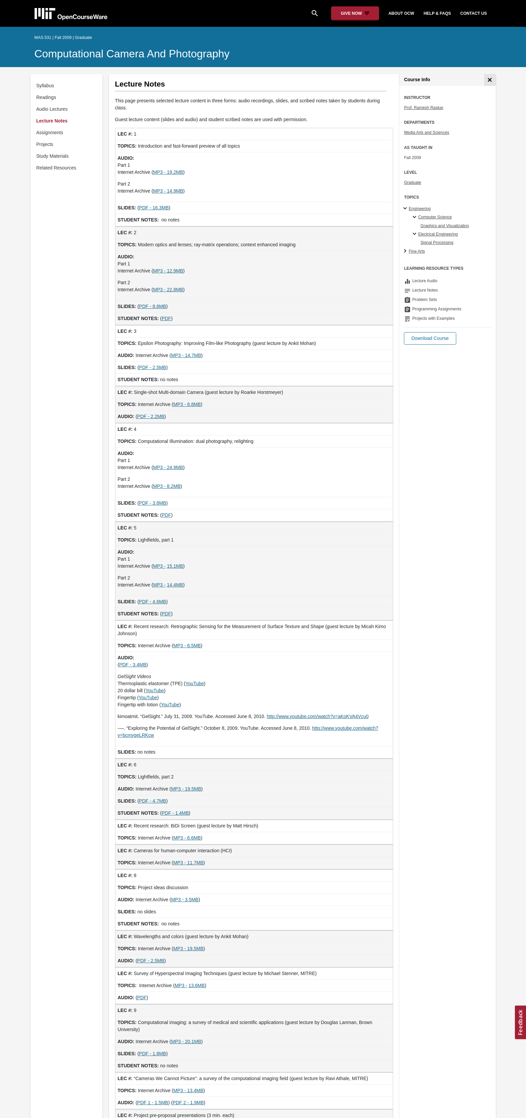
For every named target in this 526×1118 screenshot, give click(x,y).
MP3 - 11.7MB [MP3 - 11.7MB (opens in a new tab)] (188, 862)
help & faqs (437, 13)
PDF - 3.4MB (132, 664)
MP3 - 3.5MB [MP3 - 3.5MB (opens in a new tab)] (185, 899)
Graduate (412, 182)
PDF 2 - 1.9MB (188, 1102)
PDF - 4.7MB (152, 801)
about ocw (401, 13)
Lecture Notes (51, 120)
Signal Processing (436, 242)
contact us (473, 13)
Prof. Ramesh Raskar (423, 107)
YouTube (195, 683)
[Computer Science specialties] (415, 217)
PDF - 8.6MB (152, 306)
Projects (44, 144)
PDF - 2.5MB (152, 367)
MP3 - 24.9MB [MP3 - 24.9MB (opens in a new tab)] (168, 467)
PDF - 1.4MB (175, 813)
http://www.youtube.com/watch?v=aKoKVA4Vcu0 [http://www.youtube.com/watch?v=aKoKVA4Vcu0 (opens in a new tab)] (318, 716)
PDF (166, 318)
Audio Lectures (51, 109)
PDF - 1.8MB (152, 1053)
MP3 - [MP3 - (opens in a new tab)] (159, 566)
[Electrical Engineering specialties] (415, 234)
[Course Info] (490, 80)
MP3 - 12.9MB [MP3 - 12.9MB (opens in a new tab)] (168, 270)
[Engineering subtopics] (406, 208)
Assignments (49, 132)
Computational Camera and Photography (132, 54)
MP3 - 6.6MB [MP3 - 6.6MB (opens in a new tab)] (187, 838)
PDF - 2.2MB (150, 416)
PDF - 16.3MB (154, 207)
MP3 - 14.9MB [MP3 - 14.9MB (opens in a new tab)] (168, 191)
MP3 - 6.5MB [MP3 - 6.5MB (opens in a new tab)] (187, 645)
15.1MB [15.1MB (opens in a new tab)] (175, 566)
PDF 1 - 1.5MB (152, 1102)
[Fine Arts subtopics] (406, 251)
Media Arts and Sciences (426, 132)
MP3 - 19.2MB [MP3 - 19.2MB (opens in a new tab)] (168, 172)
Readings (46, 97)
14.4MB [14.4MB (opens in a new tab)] (175, 585)
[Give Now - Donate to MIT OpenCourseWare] (355, 13)
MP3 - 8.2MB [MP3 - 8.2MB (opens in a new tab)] (166, 486)
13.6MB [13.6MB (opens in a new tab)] (197, 985)
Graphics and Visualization (444, 225)
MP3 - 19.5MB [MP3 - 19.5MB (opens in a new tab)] (186, 789)
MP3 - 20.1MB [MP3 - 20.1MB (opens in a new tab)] (186, 1041)
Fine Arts (417, 251)
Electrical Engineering (438, 234)
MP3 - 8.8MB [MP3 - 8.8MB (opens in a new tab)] (187, 404)
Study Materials (52, 156)
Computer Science (435, 217)
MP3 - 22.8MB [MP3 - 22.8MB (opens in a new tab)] (168, 289)
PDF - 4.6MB (152, 601)
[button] (430, 338)
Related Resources (56, 167)
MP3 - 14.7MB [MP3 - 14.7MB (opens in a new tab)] (186, 355)
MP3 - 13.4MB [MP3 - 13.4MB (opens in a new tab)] (188, 1090)
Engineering (419, 208)
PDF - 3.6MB (152, 503)
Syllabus (45, 85)
